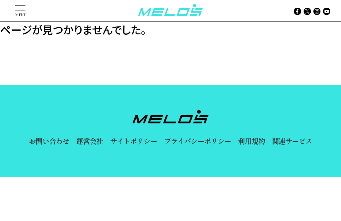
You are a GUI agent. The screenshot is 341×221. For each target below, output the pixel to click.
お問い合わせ (49, 141)
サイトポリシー (133, 141)
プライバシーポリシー (197, 141)
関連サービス (292, 141)
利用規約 (251, 141)
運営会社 (89, 141)
